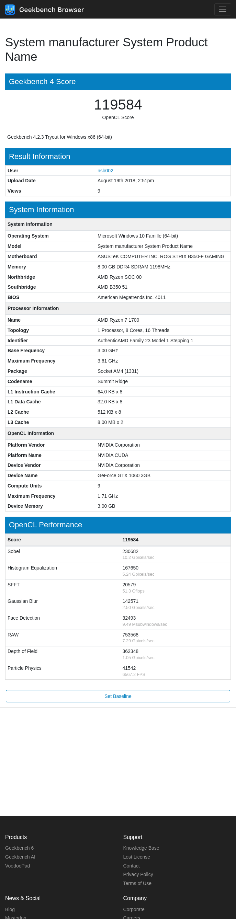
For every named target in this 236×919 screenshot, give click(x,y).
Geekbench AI (20, 857)
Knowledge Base (141, 848)
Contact (131, 866)
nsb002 (105, 170)
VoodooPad (17, 866)
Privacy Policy (138, 874)
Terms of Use (137, 883)
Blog (10, 909)
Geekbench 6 (19, 848)
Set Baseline (118, 696)
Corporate (134, 909)
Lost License (136, 857)
